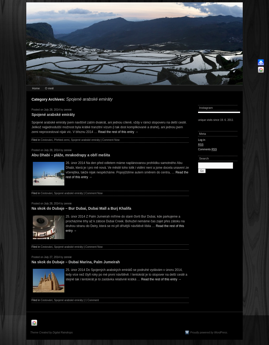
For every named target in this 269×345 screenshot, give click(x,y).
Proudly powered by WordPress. (209, 332)
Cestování (47, 139)
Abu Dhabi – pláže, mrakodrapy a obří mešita (71, 155)
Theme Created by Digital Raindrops (51, 332)
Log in (201, 139)
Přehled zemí (62, 139)
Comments (207, 149)
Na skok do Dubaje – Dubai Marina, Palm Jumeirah (76, 262)
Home (36, 88)
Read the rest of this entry (118, 132)
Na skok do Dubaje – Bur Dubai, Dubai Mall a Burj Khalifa (81, 208)
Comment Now (111, 139)
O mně (49, 88)
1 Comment (92, 300)
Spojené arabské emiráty (53, 114)
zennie (67, 109)
